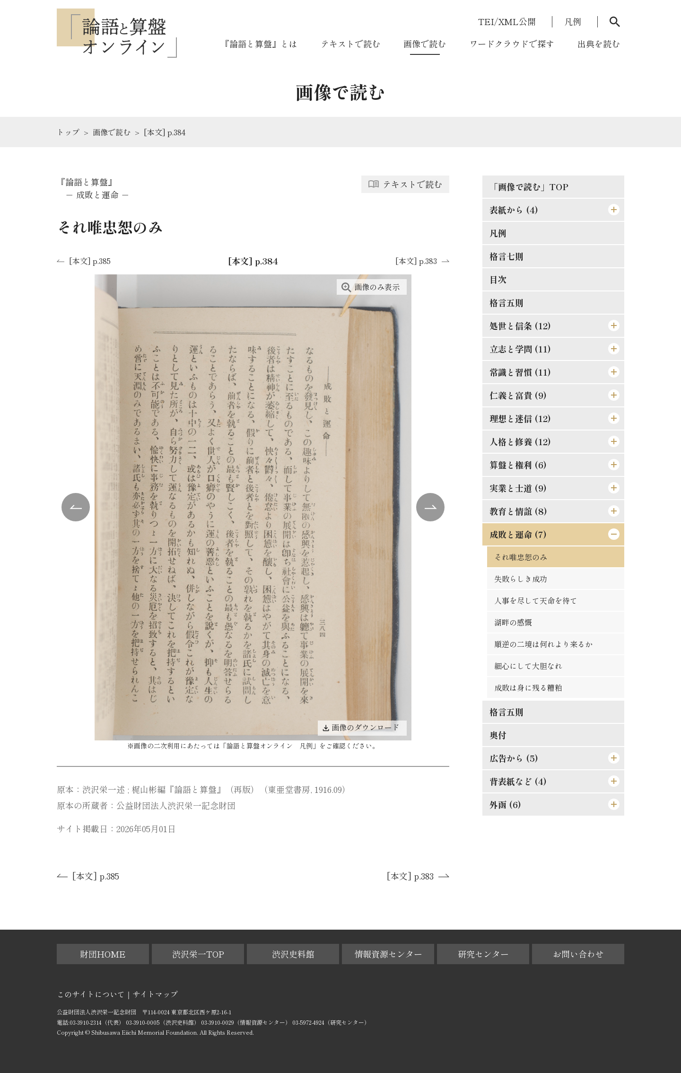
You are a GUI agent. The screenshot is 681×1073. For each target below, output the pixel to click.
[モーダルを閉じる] (655, 26)
